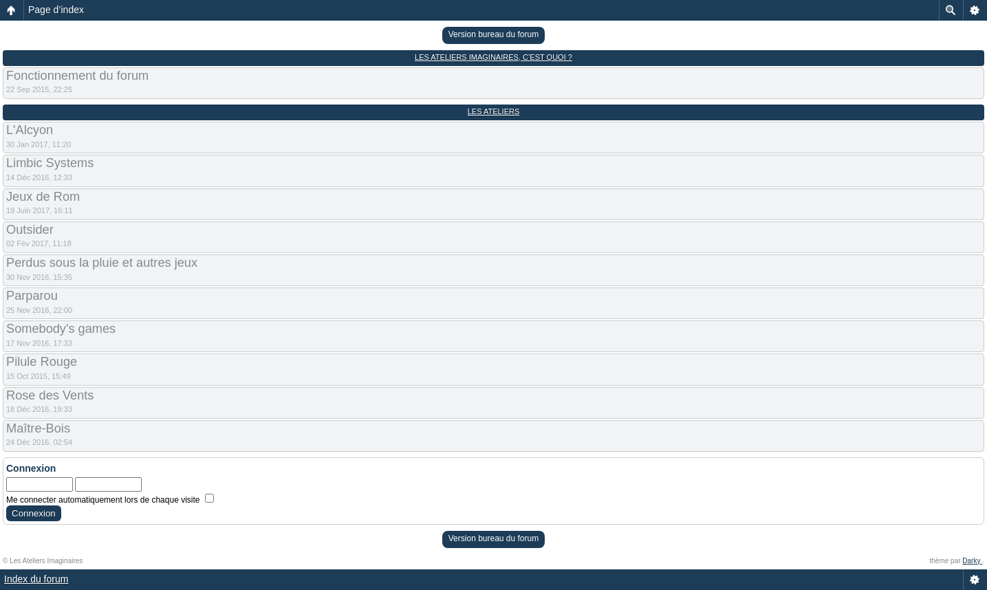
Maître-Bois (38, 428)
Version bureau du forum (493, 34)
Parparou (32, 296)
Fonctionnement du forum (77, 76)
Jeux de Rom (43, 197)
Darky (972, 561)
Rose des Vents (50, 395)
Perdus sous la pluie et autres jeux (101, 263)
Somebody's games (61, 329)
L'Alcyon (29, 130)
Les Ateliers (494, 111)
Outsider (30, 230)
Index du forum (36, 578)
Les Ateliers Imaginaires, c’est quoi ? (493, 57)
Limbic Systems (50, 163)
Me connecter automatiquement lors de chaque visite (110, 500)
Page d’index (56, 9)
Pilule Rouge (41, 362)
